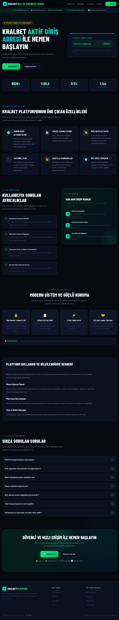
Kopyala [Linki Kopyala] (106, 44)
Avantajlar (55, 601)
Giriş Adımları (56, 592)
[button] (59, 459)
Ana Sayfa (89, 597)
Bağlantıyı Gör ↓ (31, 66)
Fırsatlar (90, 4)
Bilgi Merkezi (90, 601)
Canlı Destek (90, 605)
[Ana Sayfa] (25, 589)
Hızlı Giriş (70, 4)
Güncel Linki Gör (69, 554)
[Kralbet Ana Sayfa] (23, 4)
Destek (99, 4)
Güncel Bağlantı (91, 592)
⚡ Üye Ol (110, 4)
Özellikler (80, 4)
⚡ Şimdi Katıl (11, 66)
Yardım (54, 605)
